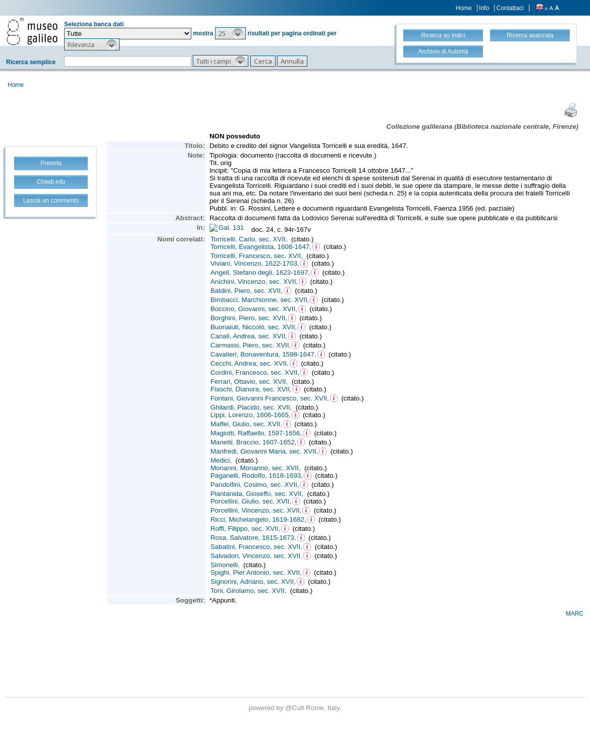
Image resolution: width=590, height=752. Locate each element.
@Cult (295, 708)
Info (484, 8)
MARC (574, 613)
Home (464, 8)
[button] (230, 33)
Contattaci (509, 8)
